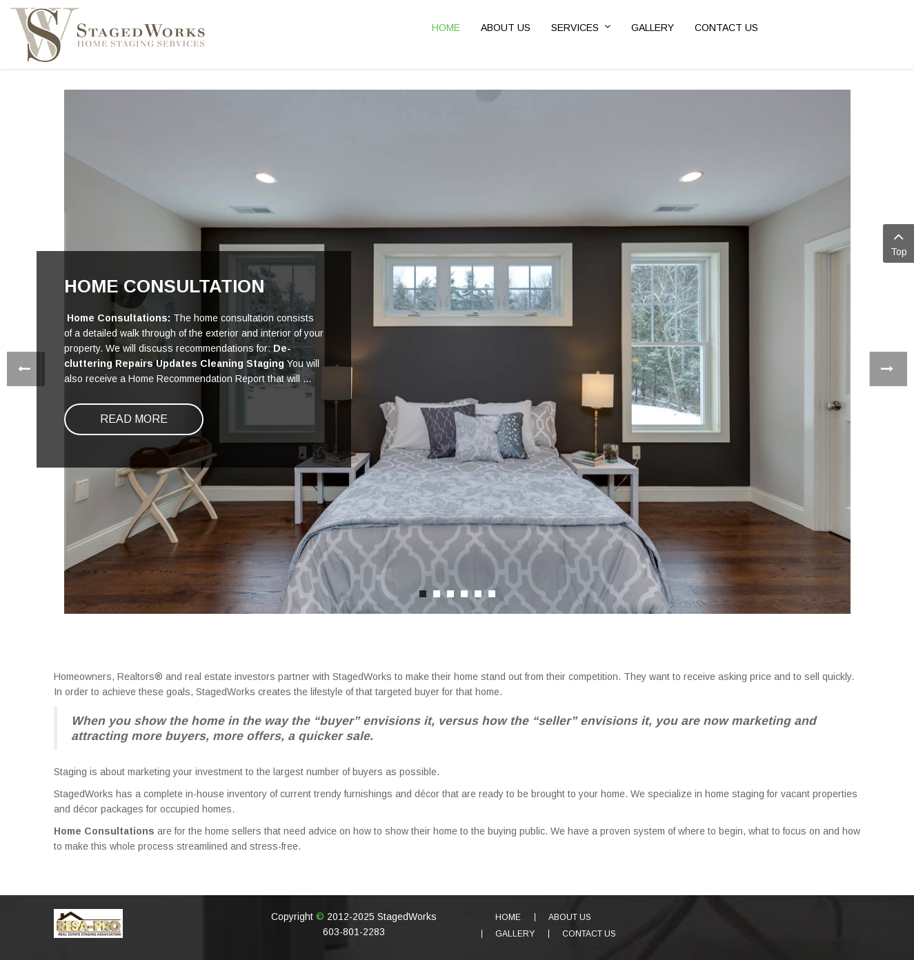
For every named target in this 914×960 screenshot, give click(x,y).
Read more (134, 419)
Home (508, 917)
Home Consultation (164, 286)
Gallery (515, 934)
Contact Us (589, 934)
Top (898, 242)
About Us (569, 917)
